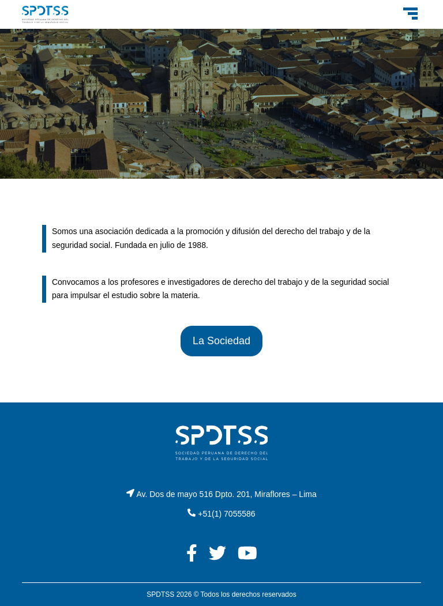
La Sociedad (221, 341)
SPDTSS (160, 594)
